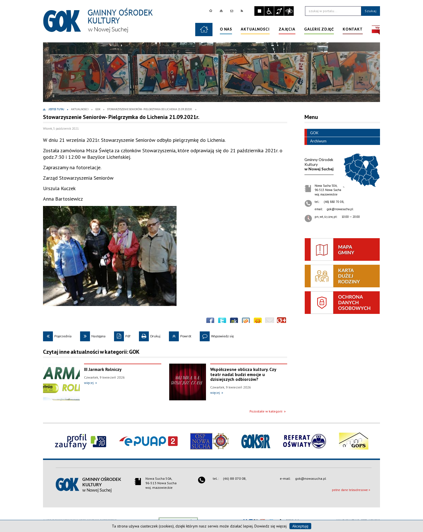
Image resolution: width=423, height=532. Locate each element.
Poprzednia (57, 334)
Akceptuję (300, 526)
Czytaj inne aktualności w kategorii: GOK (91, 351)
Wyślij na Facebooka (210, 321)
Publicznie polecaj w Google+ (281, 321)
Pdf (122, 334)
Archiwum (315, 141)
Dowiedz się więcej (270, 526)
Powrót (180, 334)
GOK (311, 133)
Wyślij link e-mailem (269, 321)
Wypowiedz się (217, 334)
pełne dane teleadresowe (350, 490)
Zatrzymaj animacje (259, 11)
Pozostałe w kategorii (266, 411)
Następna (93, 334)
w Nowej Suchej (319, 164)
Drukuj (149, 334)
